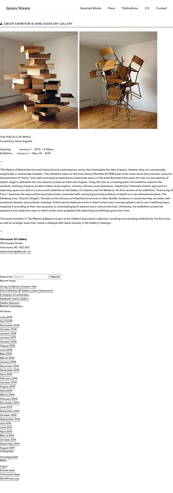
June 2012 (6, 427)
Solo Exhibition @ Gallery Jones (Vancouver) (26, 290)
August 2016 (7, 345)
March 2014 (7, 394)
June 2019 (6, 317)
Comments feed (10, 474)
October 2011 (8, 439)
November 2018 (9, 325)
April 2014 (6, 390)
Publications (130, 8)
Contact (161, 8)
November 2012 (9, 411)
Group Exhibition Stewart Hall (18, 286)
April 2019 (6, 321)
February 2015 (8, 378)
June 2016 (6, 350)
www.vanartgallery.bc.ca (15, 251)
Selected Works (90, 8)
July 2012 (5, 423)
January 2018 (8, 333)
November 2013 (9, 403)
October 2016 (8, 341)
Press (111, 8)
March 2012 (7, 435)
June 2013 (6, 407)
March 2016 (7, 358)
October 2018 (8, 329)
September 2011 (10, 443)
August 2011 (7, 448)
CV (147, 8)
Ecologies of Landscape (14, 294)
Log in (3, 466)
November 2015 (9, 370)
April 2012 (6, 431)
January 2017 (8, 337)
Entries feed (7, 470)
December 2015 (9, 366)
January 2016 (8, 362)
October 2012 (8, 415)
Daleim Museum (10, 303)
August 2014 (7, 386)
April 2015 (6, 374)
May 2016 (6, 354)
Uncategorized (9, 457)
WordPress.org (9, 478)
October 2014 (8, 382)
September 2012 (10, 419)
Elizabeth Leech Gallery (14, 298)
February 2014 (8, 399)
